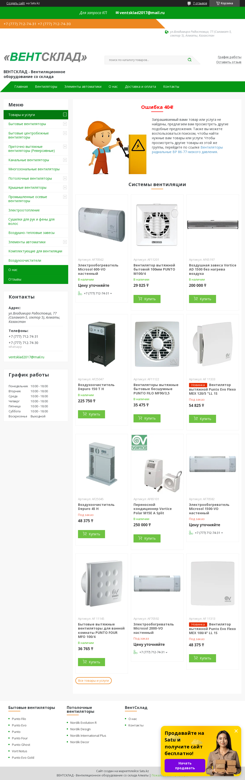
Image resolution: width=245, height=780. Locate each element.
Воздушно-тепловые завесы (31, 232)
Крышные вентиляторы (27, 187)
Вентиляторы (46, 86)
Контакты (171, 86)
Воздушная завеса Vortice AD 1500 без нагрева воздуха (212, 269)
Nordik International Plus (88, 735)
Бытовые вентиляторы (27, 124)
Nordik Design (80, 729)
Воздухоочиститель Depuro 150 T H (96, 386)
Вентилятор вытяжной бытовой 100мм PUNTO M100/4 (154, 269)
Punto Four (20, 738)
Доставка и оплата (140, 86)
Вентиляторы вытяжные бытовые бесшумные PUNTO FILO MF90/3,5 (156, 388)
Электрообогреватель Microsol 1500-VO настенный (209, 508)
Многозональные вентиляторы (34, 169)
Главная (21, 86)
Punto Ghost (21, 744)
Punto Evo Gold (23, 757)
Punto (16, 732)
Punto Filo (19, 719)
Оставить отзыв (228, 62)
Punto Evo (19, 725)
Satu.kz (144, 771)
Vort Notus (19, 751)
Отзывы (14, 279)
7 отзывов (200, 3)
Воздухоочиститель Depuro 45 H (96, 506)
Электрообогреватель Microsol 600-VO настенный (98, 269)
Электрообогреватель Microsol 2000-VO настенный (154, 628)
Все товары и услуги (93, 680)
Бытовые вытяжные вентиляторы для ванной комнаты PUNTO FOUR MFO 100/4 (101, 630)
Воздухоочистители (24, 260)
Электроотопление (24, 210)
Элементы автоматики (82, 86)
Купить (150, 299)
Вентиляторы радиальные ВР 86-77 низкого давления (187, 149)
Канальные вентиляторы (28, 160)
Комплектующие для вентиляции (35, 251)
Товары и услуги (21, 114)
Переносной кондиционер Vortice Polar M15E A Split (153, 508)
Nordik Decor (79, 742)
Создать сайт (15, 3)
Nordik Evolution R (83, 722)
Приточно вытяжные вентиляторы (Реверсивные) (31, 148)
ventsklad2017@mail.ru (26, 357)
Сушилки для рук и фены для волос (31, 221)
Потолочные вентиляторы (30, 178)
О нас (113, 86)
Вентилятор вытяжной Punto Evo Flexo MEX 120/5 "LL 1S (212, 389)
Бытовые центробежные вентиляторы (28, 135)
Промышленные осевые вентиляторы (27, 198)
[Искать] (189, 60)
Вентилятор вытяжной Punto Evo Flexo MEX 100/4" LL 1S (212, 628)
